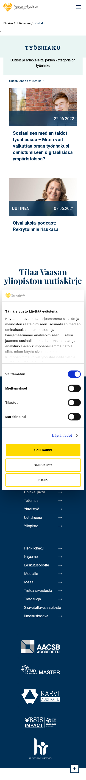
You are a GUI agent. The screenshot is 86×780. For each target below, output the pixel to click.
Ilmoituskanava (36, 616)
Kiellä (42, 480)
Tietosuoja (32, 599)
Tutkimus (31, 500)
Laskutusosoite (36, 565)
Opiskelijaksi (34, 492)
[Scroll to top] (74, 768)
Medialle (31, 573)
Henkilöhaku (34, 548)
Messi (29, 582)
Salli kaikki (43, 450)
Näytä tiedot (62, 435)
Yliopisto (31, 526)
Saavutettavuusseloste (42, 607)
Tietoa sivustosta (38, 590)
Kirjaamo (31, 557)
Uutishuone (23, 23)
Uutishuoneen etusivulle (25, 81)
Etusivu (8, 23)
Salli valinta (43, 465)
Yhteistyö (31, 509)
